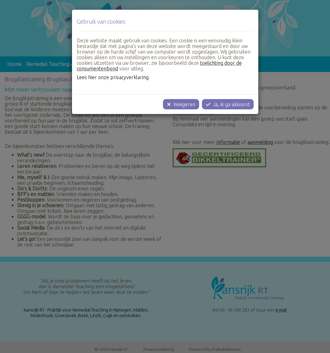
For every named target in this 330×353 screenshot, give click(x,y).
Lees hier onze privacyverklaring (113, 77)
